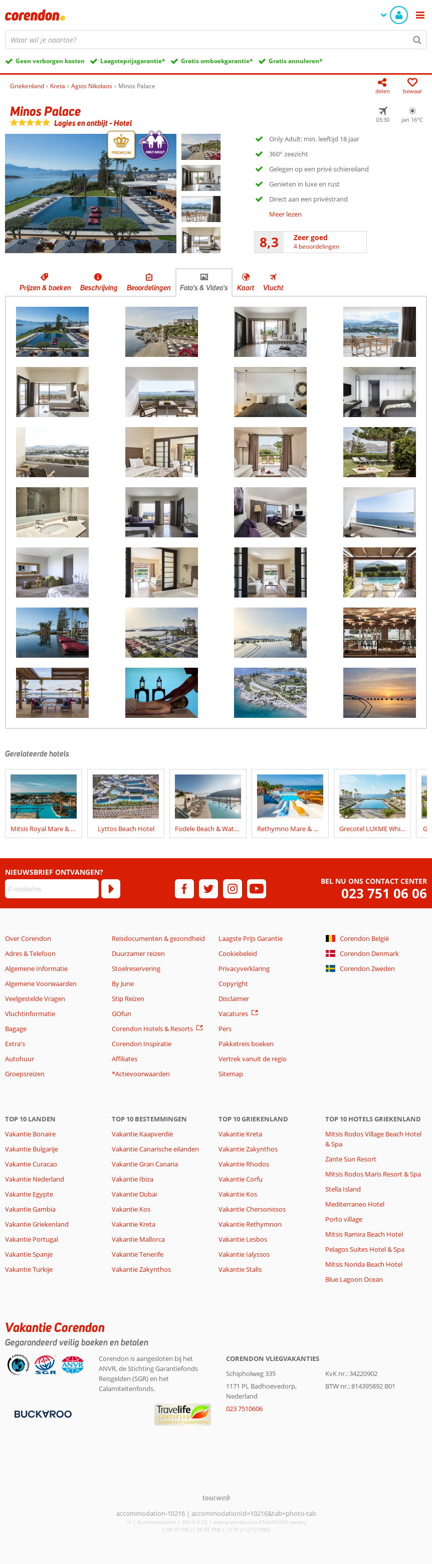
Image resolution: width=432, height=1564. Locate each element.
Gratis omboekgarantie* (217, 61)
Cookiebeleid (238, 953)
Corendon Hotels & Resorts (152, 1028)
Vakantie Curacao (31, 1163)
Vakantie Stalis (240, 1269)
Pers (225, 1028)
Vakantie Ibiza (132, 1179)
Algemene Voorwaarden (41, 983)
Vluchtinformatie (30, 1013)
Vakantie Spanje (29, 1254)
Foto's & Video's (204, 287)
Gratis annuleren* (296, 61)
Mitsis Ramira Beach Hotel (364, 1234)
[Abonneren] (110, 888)
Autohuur (19, 1058)
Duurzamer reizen (138, 953)
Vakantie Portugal (31, 1239)
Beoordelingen (149, 287)
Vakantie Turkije (29, 1269)
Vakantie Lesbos (243, 1239)
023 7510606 (244, 1408)
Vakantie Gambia (30, 1209)
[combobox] (216, 39)
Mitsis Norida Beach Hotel (363, 1264)
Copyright (233, 983)
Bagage (16, 1028)
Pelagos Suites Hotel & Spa (364, 1249)
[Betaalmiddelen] (42, 1413)
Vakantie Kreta (133, 1224)
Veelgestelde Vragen (35, 998)
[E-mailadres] (52, 888)
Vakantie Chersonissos (252, 1209)
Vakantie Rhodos (244, 1163)
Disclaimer (234, 998)
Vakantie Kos (131, 1209)
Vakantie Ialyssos (244, 1254)
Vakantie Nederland (34, 1179)
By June (123, 983)
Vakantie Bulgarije (31, 1148)
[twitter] (208, 888)
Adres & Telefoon (30, 953)
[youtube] (256, 888)
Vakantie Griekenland (37, 1224)
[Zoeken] (417, 39)
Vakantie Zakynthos (141, 1269)
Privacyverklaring (244, 968)
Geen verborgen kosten (50, 61)
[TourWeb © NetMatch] (216, 1497)
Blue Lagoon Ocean (354, 1279)
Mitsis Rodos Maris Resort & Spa (373, 1174)
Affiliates (124, 1058)
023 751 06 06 (384, 893)
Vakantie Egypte (29, 1194)
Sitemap (231, 1073)
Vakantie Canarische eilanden (155, 1148)
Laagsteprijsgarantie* (132, 61)
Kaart (245, 287)
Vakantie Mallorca (138, 1239)
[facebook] (184, 888)
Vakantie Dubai (134, 1194)
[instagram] (232, 888)
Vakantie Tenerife (137, 1254)
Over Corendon (28, 938)
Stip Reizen (128, 998)
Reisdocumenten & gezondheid (158, 938)
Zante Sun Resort (350, 1158)
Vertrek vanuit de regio (253, 1058)
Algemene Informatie (36, 968)
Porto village (343, 1219)
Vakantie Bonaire (30, 1133)
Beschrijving (99, 287)
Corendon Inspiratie (141, 1043)
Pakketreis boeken (246, 1043)
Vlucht (273, 287)
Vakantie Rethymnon (250, 1224)
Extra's (15, 1043)
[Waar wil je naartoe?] (216, 39)
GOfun (121, 1013)
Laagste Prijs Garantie (251, 938)
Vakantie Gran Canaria (145, 1163)
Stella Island (343, 1189)
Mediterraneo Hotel (354, 1204)
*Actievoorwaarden (141, 1073)
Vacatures (233, 1013)
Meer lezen (285, 214)
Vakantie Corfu (241, 1179)
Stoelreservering (136, 968)
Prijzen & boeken (45, 287)
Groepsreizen (25, 1073)
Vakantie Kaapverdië (142, 1133)
